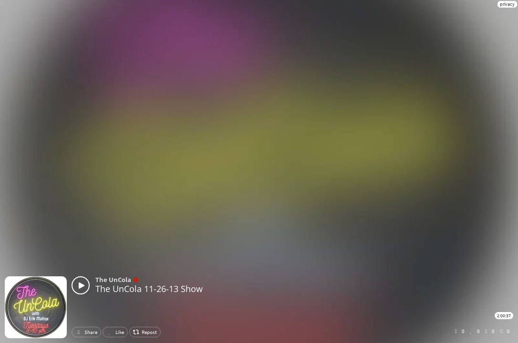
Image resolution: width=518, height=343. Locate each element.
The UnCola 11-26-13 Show (149, 288)
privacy (507, 4)
